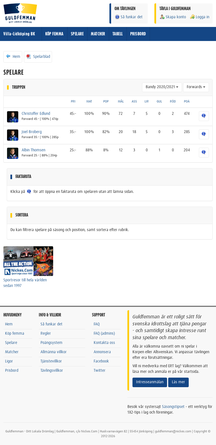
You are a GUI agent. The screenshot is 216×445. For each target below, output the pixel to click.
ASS (134, 101)
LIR (147, 101)
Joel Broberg (32, 132)
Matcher (12, 352)
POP (106, 101)
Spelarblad (38, 56)
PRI (73, 101)
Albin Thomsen (33, 150)
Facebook (101, 361)
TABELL (117, 34)
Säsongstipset (173, 407)
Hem (12, 56)
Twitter (99, 371)
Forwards (196, 87)
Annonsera (102, 352)
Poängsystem (51, 343)
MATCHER (98, 34)
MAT (89, 101)
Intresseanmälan (149, 382)
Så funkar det (128, 17)
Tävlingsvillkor (51, 371)
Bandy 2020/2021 (162, 87)
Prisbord (11, 371)
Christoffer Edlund (36, 114)
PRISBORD (138, 34)
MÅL (121, 101)
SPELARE (77, 34)
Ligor (9, 361)
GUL (159, 101)
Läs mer (178, 382)
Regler (45, 334)
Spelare (11, 343)
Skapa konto (172, 17)
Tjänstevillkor (51, 361)
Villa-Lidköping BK (19, 34)
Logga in (199, 17)
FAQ (97, 324)
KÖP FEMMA (54, 34)
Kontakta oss (104, 343)
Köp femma (14, 334)
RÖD (173, 101)
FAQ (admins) (104, 334)
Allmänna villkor (53, 352)
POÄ (187, 101)
